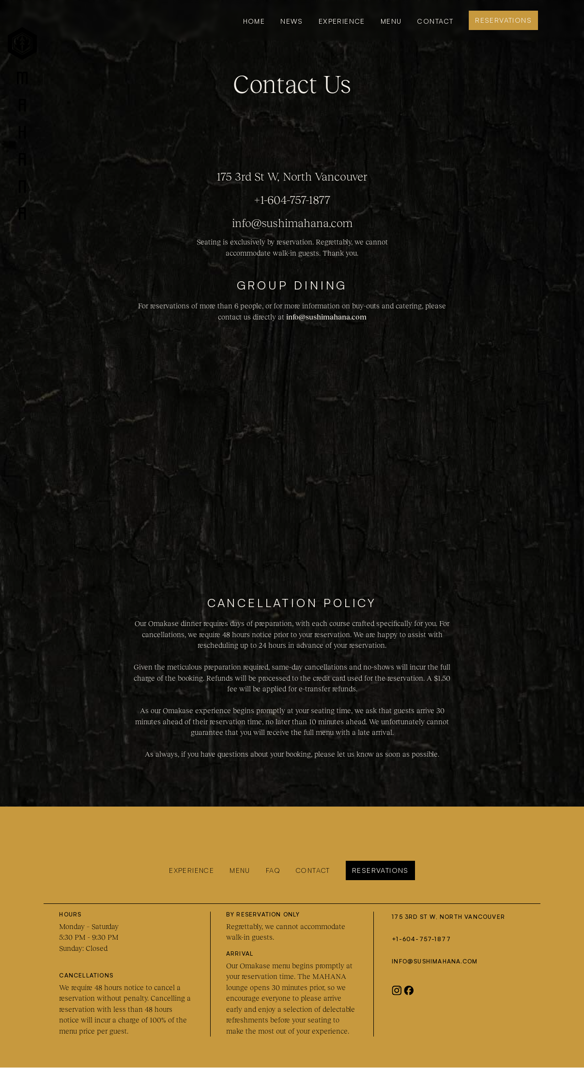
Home (254, 21)
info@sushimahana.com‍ (434, 961)
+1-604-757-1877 (292, 199)
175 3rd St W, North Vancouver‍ (448, 916)
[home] (22, 125)
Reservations (503, 20)
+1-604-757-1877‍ (421, 939)
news (291, 21)
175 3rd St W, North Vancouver (292, 176)
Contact (435, 21)
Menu (240, 870)
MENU (391, 21)
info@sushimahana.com (292, 222)
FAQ (273, 870)
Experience (342, 21)
